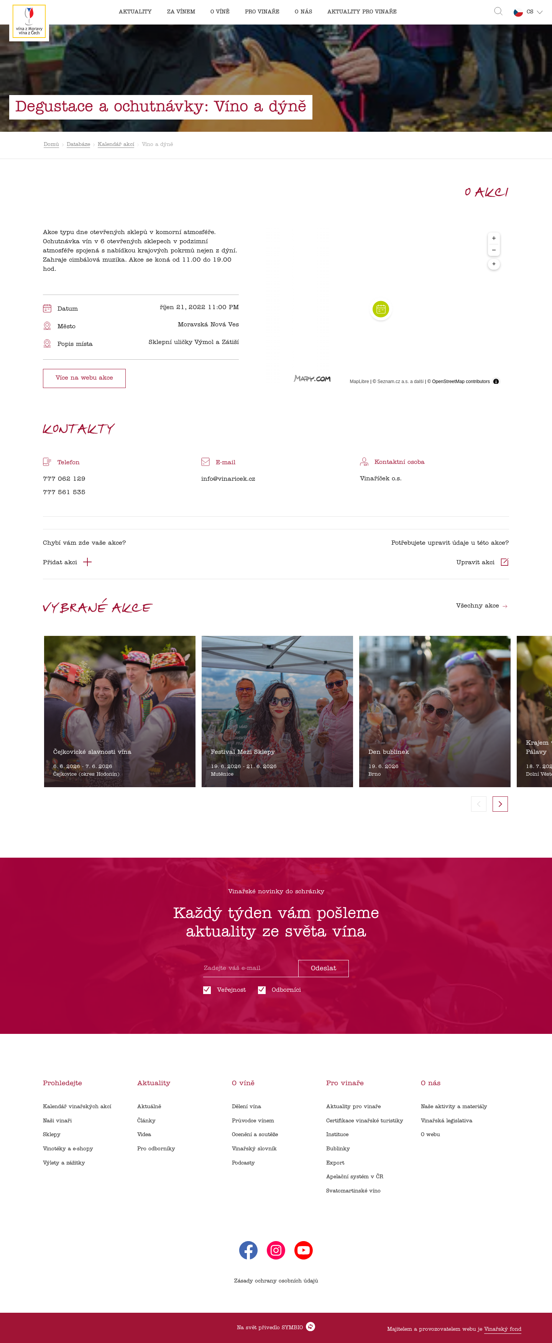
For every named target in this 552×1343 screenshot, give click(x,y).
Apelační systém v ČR (354, 1176)
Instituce (337, 1134)
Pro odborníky (156, 1148)
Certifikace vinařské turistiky (364, 1121)
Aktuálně (149, 1106)
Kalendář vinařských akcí (77, 1106)
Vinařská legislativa (446, 1121)
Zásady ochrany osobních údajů (276, 1281)
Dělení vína (246, 1106)
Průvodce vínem (253, 1121)
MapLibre (359, 381)
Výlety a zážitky (64, 1163)
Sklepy (52, 1134)
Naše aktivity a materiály (454, 1106)
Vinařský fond (502, 1329)
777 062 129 (64, 479)
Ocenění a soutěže (255, 1134)
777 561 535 (64, 493)
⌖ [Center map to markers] (494, 264)
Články (146, 1121)
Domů (51, 144)
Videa (144, 1134)
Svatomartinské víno (353, 1191)
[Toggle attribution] (496, 381)
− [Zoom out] (494, 250)
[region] (380, 309)
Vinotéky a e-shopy (68, 1148)
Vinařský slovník (254, 1148)
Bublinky (338, 1148)
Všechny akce (482, 606)
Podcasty (243, 1163)
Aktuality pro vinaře (353, 1106)
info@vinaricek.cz (228, 479)
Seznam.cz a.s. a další (401, 381)
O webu (430, 1134)
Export (335, 1163)
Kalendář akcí (116, 144)
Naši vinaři (57, 1121)
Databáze (78, 144)
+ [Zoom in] (494, 238)
